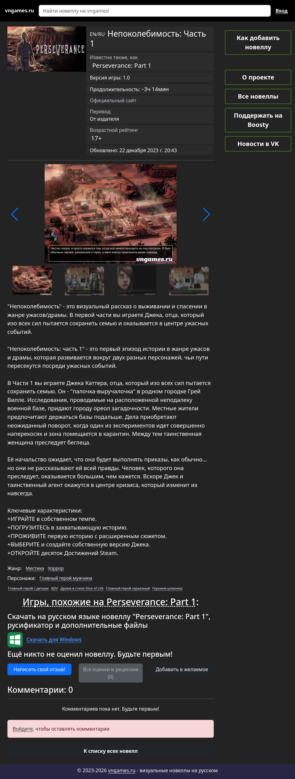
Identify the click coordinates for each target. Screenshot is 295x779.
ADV (54, 588)
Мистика (35, 568)
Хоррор (56, 568)
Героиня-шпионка (167, 588)
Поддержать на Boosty (258, 120)
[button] (14, 214)
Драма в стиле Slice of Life (81, 588)
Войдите (23, 728)
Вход (282, 10)
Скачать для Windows (54, 640)
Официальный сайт (113, 100)
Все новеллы (258, 96)
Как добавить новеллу (258, 42)
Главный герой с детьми (28, 588)
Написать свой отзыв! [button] (39, 669)
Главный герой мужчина (66, 578)
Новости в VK (258, 144)
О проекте (258, 77)
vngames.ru (121, 770)
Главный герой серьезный (128, 588)
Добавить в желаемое (182, 669)
